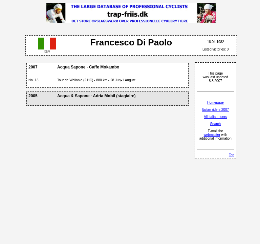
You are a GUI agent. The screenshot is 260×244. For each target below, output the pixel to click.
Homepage (215, 102)
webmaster (212, 135)
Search (215, 124)
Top (231, 155)
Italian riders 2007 (215, 109)
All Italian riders (215, 117)
